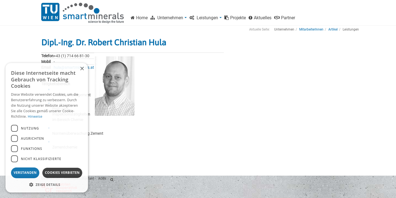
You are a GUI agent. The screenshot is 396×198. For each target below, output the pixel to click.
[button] (46, 184)
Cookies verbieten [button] (62, 172)
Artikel (333, 29)
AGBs (102, 178)
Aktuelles (260, 17)
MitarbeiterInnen (311, 29)
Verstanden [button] (25, 172)
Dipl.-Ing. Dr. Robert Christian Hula (103, 42)
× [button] (82, 69)
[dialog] (47, 128)
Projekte (235, 17)
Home (139, 17)
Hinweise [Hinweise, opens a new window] (35, 116)
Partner (284, 17)
